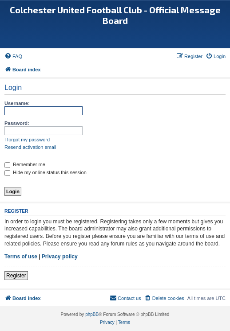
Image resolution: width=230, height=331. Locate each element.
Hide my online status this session (45, 172)
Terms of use (20, 256)
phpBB (92, 314)
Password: (16, 123)
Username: (17, 103)
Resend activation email (30, 147)
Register (16, 276)
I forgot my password (27, 139)
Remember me (24, 164)
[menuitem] (13, 56)
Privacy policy (60, 256)
